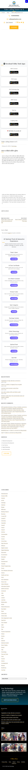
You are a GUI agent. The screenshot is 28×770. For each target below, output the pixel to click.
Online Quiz (4, 613)
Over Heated (4, 622)
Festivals (3, 563)
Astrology (3, 502)
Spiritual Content (5, 642)
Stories (2, 647)
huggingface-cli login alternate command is (10, 380)
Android (3, 498)
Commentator (4, 534)
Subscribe (6, 453)
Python (2, 633)
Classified (3, 523)
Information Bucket (5, 586)
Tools (2, 656)
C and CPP (3, 516)
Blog (8, 12)
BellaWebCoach (4, 430)
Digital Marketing (5, 550)
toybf (2, 432)
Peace (2, 627)
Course (3, 538)
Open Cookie (14, 298)
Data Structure (4, 543)
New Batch (3, 608)
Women (3, 665)
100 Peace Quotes (5, 421)
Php (2, 629)
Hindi (2, 577)
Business (3, 514)
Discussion (3, 552)
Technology (14, 146)
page (2, 624)
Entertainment (4, 561)
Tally (2, 649)
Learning (3, 599)
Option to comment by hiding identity (18, 430)
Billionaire (3, 509)
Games (3, 572)
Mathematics (4, 602)
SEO (2, 638)
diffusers (3, 545)
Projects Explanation (5, 631)
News (2, 611)
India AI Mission (4, 584)
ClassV (2, 527)
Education (3, 556)
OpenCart (3, 620)
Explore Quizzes (14, 364)
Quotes (3, 636)
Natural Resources (5, 606)
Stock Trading (4, 645)
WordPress (3, 667)
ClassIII (3, 525)
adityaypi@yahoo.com (15, 19)
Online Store (4, 615)
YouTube (3, 670)
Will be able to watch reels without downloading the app (7, 221)
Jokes (2, 595)
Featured (14, 27)
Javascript (3, 590)
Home (3, 12)
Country (3, 536)
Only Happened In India (6, 618)
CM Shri (3, 532)
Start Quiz (14, 311)
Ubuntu (3, 661)
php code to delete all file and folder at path (11, 392)
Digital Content (4, 547)
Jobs (2, 593)
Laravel (3, 597)
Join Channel (9, 22)
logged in (10, 233)
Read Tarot (14, 272)
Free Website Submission (7, 570)
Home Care (3, 581)
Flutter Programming (5, 566)
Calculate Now (14, 337)
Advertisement (4, 493)
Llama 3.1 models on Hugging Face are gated (11, 384)
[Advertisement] (14, 46)
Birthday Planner (5, 511)
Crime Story (4, 541)
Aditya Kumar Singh (10, 700)
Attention (3, 504)
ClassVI (3, 529)
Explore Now (14, 258)
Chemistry (3, 520)
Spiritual (3, 640)
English (3, 559)
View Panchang (14, 324)
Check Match (14, 285)
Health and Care (5, 575)
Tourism (3, 658)
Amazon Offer (4, 495)
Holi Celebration (4, 579)
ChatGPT (3, 518)
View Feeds (14, 351)
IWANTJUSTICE (5, 588)
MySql (2, 604)
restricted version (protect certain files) (9, 388)
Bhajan (2, 507)
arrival (2, 500)
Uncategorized (4, 663)
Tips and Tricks (4, 654)
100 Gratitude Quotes (6, 413)
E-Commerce (4, 554)
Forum (2, 568)
